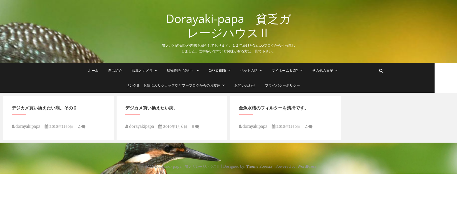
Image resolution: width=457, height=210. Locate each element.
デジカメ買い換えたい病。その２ (44, 110)
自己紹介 (126, 70)
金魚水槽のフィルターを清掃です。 (274, 110)
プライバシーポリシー (293, 85)
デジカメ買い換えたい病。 (151, 110)
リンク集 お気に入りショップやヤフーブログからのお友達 (184, 85)
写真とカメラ (153, 70)
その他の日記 (334, 70)
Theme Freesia (259, 166)
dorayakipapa (26, 128)
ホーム (104, 70)
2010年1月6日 (59, 128)
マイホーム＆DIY (296, 70)
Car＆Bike (229, 70)
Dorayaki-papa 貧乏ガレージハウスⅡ (228, 26)
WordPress (307, 166)
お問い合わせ (256, 85)
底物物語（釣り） (192, 70)
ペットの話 (260, 70)
